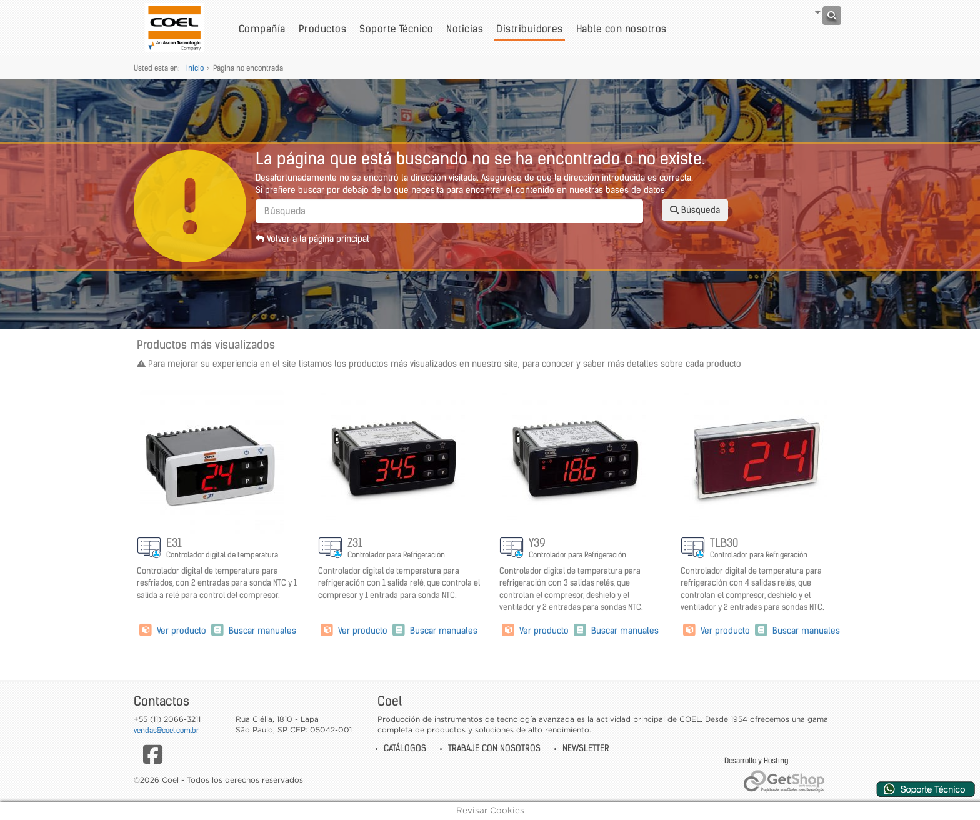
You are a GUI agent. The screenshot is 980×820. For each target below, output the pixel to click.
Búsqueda (695, 210)
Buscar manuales (252, 630)
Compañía (262, 28)
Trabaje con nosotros (494, 748)
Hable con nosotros (621, 28)
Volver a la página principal (312, 238)
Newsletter (585, 748)
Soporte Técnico (396, 28)
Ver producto (173, 630)
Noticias (464, 28)
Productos (322, 28)
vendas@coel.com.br (166, 730)
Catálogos (405, 748)
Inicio (195, 67)
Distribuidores (529, 28)
